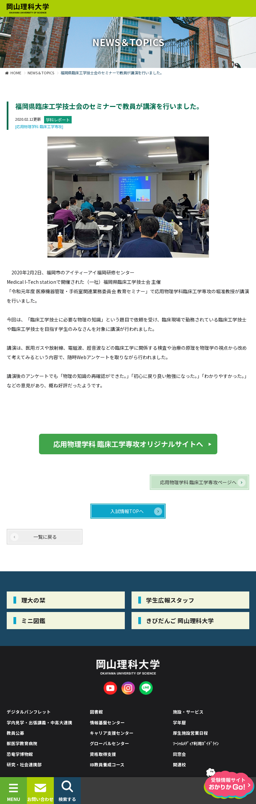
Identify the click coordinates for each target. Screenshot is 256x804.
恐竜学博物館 (20, 754)
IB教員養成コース (107, 764)
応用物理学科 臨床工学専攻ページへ (198, 482)
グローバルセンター (109, 743)
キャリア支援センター (112, 733)
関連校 (179, 764)
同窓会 (179, 754)
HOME (15, 72)
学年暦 (179, 722)
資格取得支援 (103, 754)
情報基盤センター (107, 722)
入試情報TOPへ (127, 511)
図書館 (96, 712)
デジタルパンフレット (29, 712)
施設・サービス (188, 712)
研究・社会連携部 (24, 764)
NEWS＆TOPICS (41, 72)
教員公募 (15, 733)
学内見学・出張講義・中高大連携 (39, 722)
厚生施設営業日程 (190, 733)
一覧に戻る (45, 536)
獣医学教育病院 (22, 743)
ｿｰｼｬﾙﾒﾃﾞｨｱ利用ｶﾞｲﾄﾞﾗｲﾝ (196, 743)
